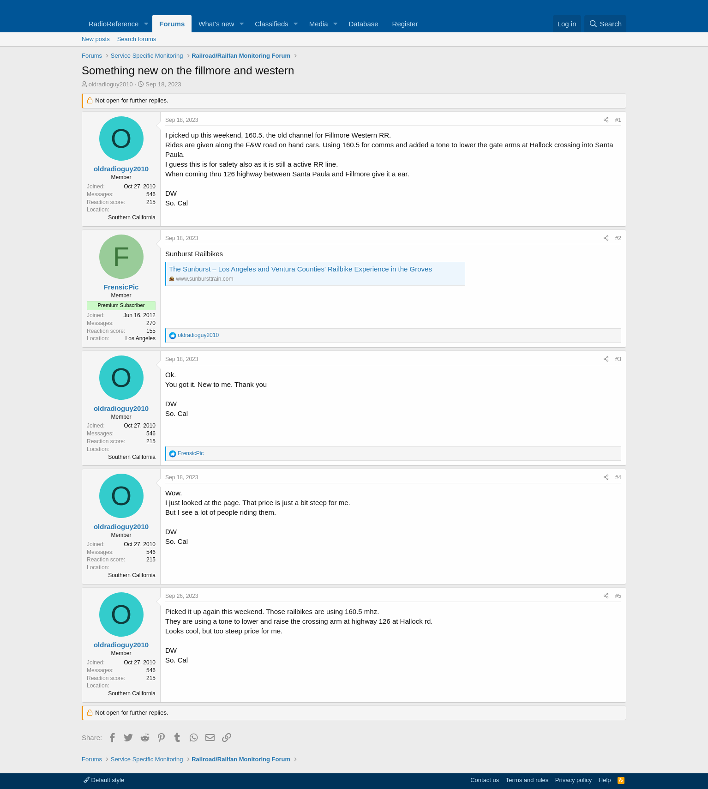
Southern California (132, 217)
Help (605, 780)
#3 (618, 359)
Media (318, 24)
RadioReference (113, 24)
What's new (216, 24)
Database (363, 24)
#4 (618, 477)
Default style (104, 780)
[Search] (605, 23)
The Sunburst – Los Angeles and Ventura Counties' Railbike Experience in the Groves (300, 269)
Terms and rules (527, 780)
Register (405, 24)
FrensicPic (121, 287)
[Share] (606, 120)
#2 (618, 238)
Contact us (484, 780)
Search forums (136, 39)
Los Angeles (141, 338)
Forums (172, 24)
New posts (96, 39)
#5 (618, 596)
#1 (618, 120)
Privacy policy (573, 780)
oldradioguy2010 (111, 84)
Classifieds (271, 24)
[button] (145, 23)
